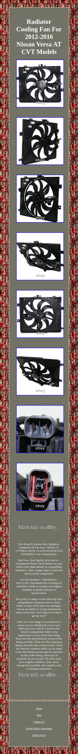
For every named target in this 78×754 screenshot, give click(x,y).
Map (39, 715)
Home (39, 708)
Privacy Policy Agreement (39, 728)
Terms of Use (39, 735)
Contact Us (39, 721)
